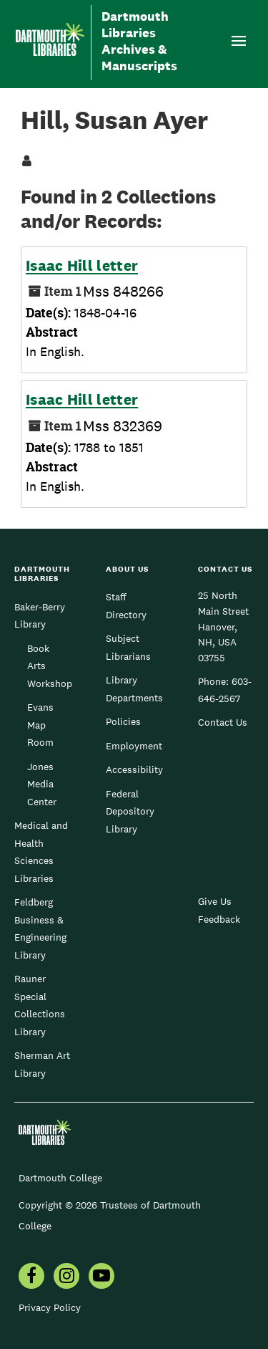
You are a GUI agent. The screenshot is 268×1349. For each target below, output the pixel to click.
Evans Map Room (40, 725)
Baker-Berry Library (39, 615)
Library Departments (134, 688)
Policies (123, 721)
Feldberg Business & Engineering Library (40, 928)
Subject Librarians (128, 647)
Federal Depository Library (130, 811)
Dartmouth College (60, 1177)
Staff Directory (126, 605)
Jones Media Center (41, 784)
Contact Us (222, 722)
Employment (134, 745)
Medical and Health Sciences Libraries (41, 851)
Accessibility (134, 769)
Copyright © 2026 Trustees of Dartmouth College (110, 1215)
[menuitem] (31, 1277)
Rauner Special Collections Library (39, 1004)
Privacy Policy (50, 1307)
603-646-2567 (225, 690)
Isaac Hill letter (82, 265)
